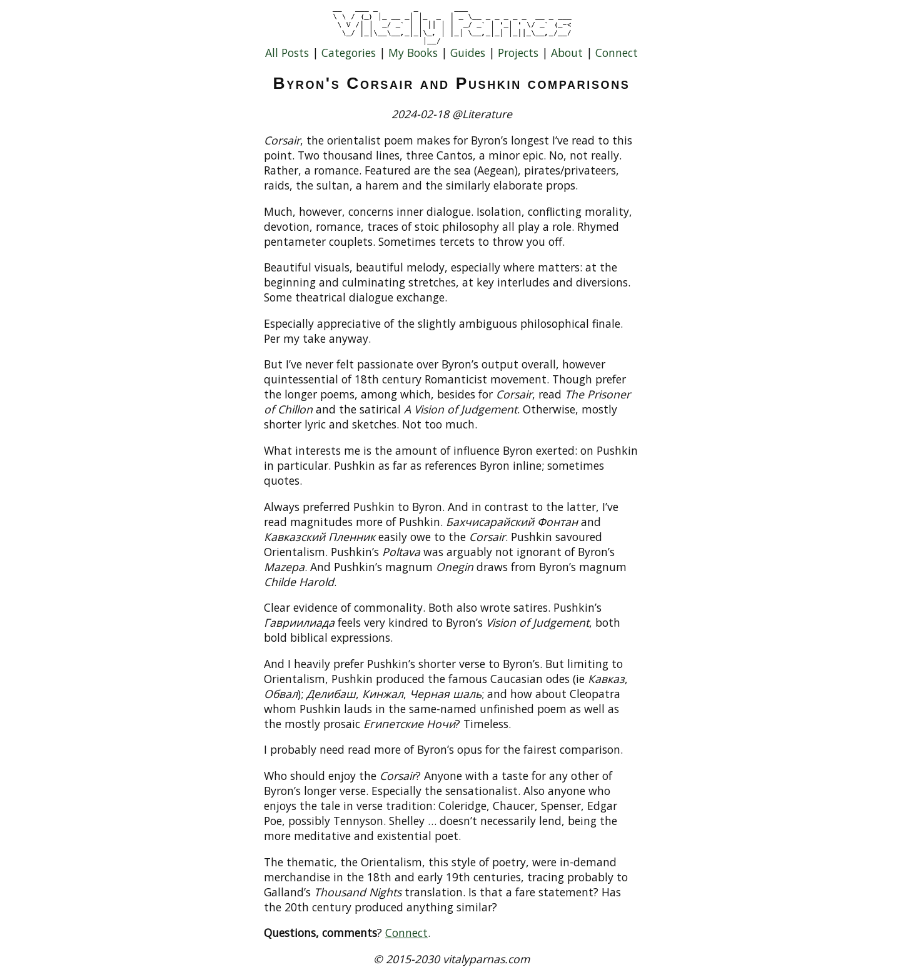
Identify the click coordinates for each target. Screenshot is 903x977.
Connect (616, 52)
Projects (518, 52)
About (567, 52)
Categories (348, 52)
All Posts (287, 52)
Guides (467, 52)
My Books (413, 52)
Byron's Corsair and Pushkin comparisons (451, 83)
